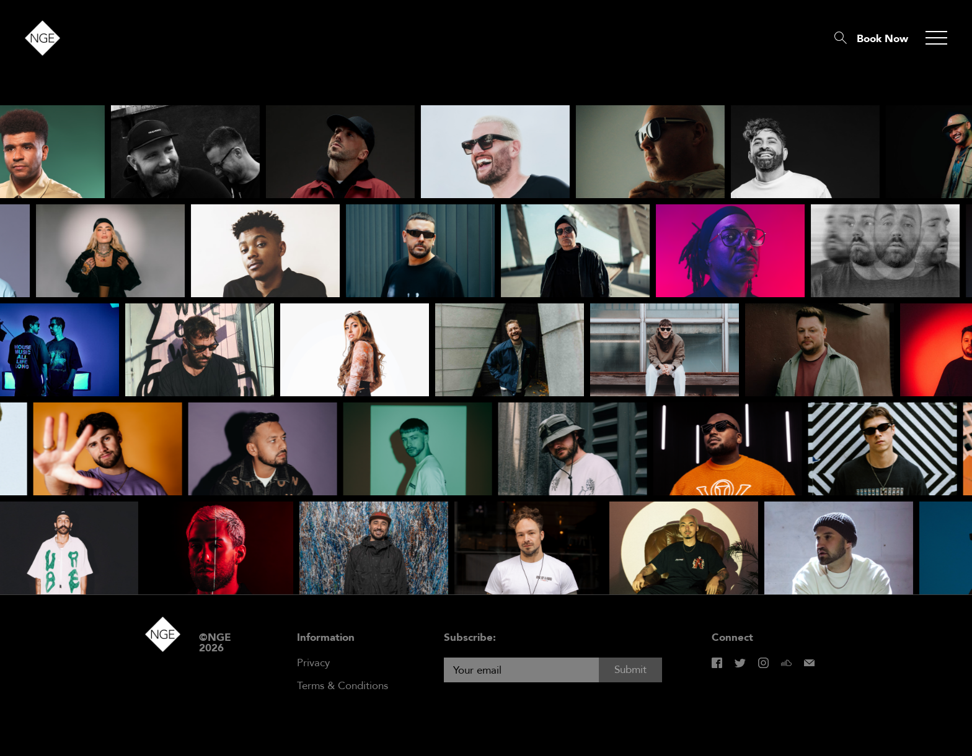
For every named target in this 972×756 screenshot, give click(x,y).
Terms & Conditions (342, 685)
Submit (630, 670)
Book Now (882, 38)
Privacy (313, 663)
